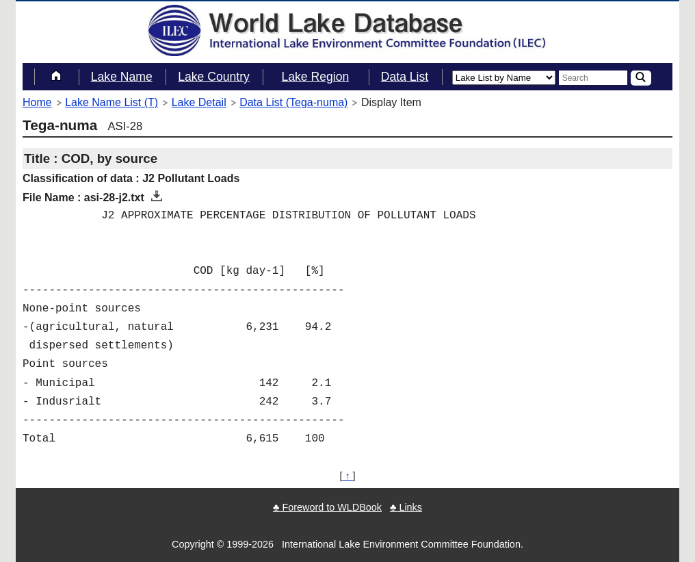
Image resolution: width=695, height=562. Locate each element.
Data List (404, 77)
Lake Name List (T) (111, 102)
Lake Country (214, 77)
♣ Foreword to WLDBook (327, 507)
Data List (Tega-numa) (293, 102)
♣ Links (406, 507)
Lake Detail (199, 102)
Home (37, 102)
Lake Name (122, 77)
